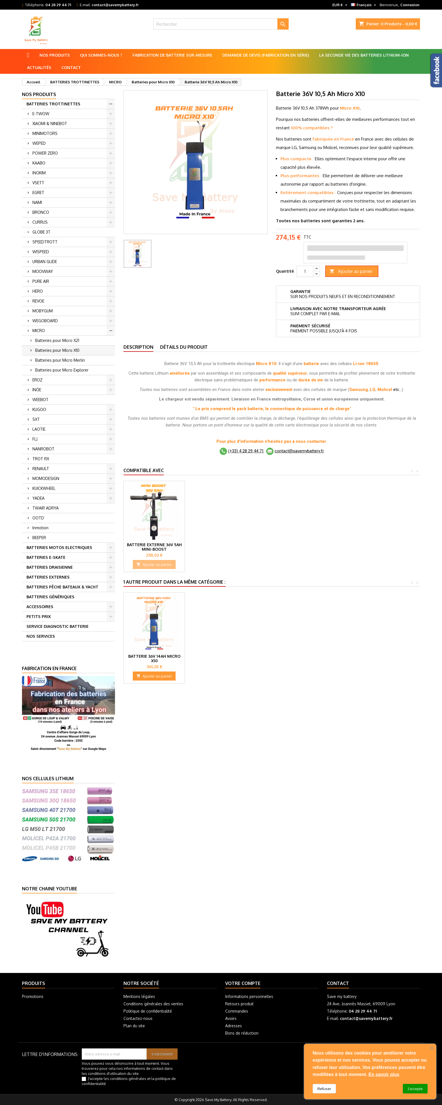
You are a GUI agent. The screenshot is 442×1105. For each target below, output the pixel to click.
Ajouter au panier (351, 271)
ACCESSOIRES (39, 606)
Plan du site (134, 1025)
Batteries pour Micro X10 (57, 350)
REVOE (38, 301)
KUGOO (39, 409)
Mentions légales (139, 996)
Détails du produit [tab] (184, 347)
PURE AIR (40, 281)
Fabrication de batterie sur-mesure (172, 55)
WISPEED (40, 251)
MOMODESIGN (45, 478)
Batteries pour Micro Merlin (60, 360)
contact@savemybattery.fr (115, 5)
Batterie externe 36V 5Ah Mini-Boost (154, 547)
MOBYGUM (42, 310)
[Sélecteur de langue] (364, 5)
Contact (71, 67)
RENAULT (40, 468)
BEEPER (39, 537)
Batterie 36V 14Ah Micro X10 (154, 658)
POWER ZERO (45, 153)
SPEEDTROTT (45, 241)
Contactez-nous (138, 1018)
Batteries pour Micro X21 (57, 340)
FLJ (34, 439)
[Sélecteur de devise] (340, 5)
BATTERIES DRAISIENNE (49, 567)
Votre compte (242, 983)
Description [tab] (138, 347)
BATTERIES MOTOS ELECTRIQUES (59, 547)
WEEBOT (40, 399)
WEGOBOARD (45, 320)
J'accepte (415, 1088)
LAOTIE (38, 429)
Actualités (39, 67)
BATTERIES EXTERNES (48, 577)
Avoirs (231, 1018)
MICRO (38, 330)
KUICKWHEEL (44, 488)
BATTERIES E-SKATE (45, 557)
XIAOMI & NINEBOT (49, 123)
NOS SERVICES (40, 636)
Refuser (324, 1088)
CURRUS (40, 222)
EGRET (38, 192)
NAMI (37, 202)
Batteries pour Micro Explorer (62, 370)
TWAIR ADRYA (45, 508)
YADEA (38, 498)
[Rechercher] (221, 24)
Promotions (32, 996)
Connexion (409, 5)
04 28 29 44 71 (58, 5)
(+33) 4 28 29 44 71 (246, 450)
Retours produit (239, 1003)
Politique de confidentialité (147, 1011)
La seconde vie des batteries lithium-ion (364, 55)
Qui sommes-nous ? (101, 55)
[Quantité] (305, 271)
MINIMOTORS (45, 133)
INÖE (36, 389)
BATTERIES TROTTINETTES (53, 103)
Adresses (233, 1025)
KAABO (38, 163)
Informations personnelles (249, 996)
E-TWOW (40, 113)
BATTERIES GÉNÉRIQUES (50, 596)
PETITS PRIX (38, 616)
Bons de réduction (241, 1033)
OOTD (38, 517)
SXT (36, 419)
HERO (37, 291)
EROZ (37, 379)
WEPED (39, 143)
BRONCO (40, 212)
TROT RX (40, 458)
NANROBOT (43, 448)
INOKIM (39, 172)
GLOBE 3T (41, 232)
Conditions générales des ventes (153, 1003)
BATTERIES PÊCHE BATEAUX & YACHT (62, 586)
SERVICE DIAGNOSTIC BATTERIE (57, 626)
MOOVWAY (42, 271)
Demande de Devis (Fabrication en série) (265, 55)
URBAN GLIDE (44, 261)
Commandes (236, 1011)
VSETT (38, 182)
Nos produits (54, 55)
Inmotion (40, 527)
